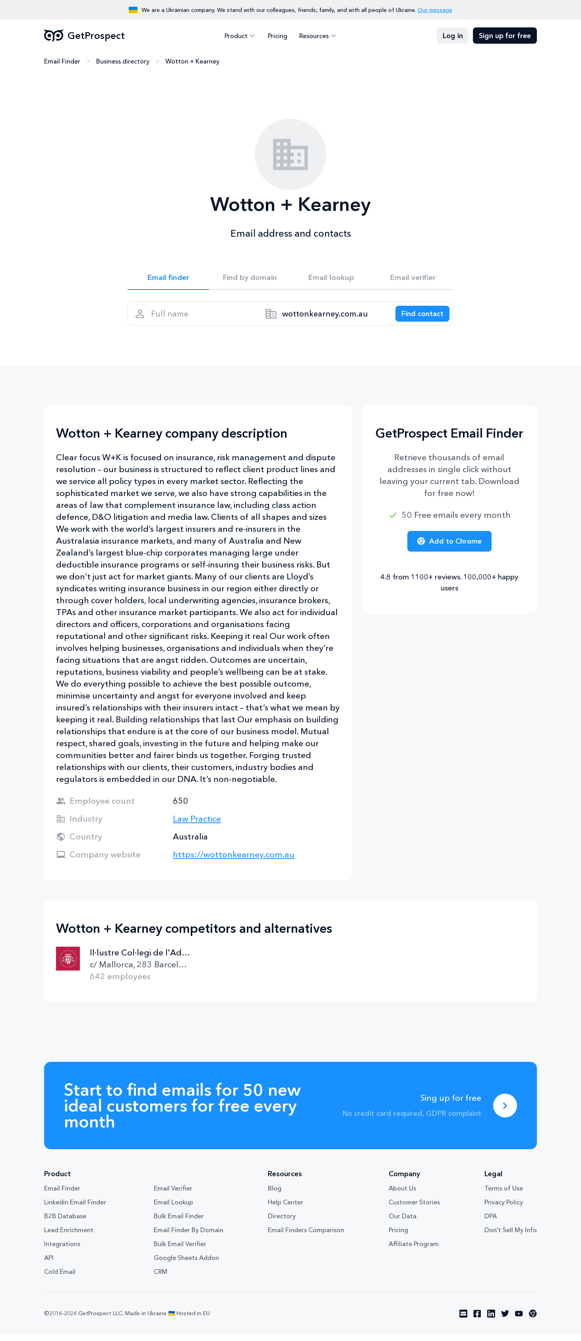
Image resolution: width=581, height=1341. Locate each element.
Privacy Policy (503, 1209)
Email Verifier (173, 1195)
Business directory (122, 62)
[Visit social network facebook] (477, 1320)
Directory (282, 1223)
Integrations (62, 1250)
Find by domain (250, 279)
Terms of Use (503, 1195)
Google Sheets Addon (186, 1264)
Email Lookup (173, 1209)
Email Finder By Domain (188, 1237)
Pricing (277, 36)
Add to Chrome (449, 548)
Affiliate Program (414, 1250)
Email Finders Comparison (306, 1237)
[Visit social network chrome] (533, 1320)
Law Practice (197, 825)
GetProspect (84, 35)
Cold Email (60, 1278)
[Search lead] (418, 318)
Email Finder (62, 62)
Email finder (168, 279)
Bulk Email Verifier (180, 1250)
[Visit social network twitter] (505, 1320)
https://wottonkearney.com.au (233, 861)
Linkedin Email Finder (75, 1209)
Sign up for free (505, 35)
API (49, 1264)
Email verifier (412, 279)
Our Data (402, 1223)
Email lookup (331, 279)
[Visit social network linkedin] (491, 1320)
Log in (453, 35)
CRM (160, 1278)
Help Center (285, 1209)
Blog (274, 1195)
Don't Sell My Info (510, 1237)
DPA (490, 1223)
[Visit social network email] (463, 1320)
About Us (402, 1195)
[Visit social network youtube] (519, 1320)
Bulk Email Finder (179, 1223)
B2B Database (65, 1223)
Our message (435, 10)
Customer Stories (414, 1209)
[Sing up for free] (505, 1112)
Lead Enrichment (68, 1237)
